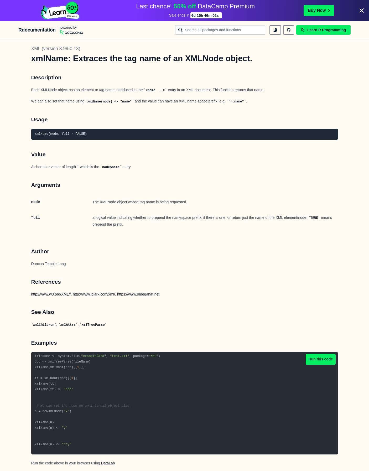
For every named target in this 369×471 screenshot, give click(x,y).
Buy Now (319, 10)
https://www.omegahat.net (138, 294)
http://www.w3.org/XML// (51, 294)
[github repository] (288, 30)
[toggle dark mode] (275, 30)
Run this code (321, 359)
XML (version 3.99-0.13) (55, 48)
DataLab (108, 463)
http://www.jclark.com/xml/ (94, 294)
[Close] (361, 10)
